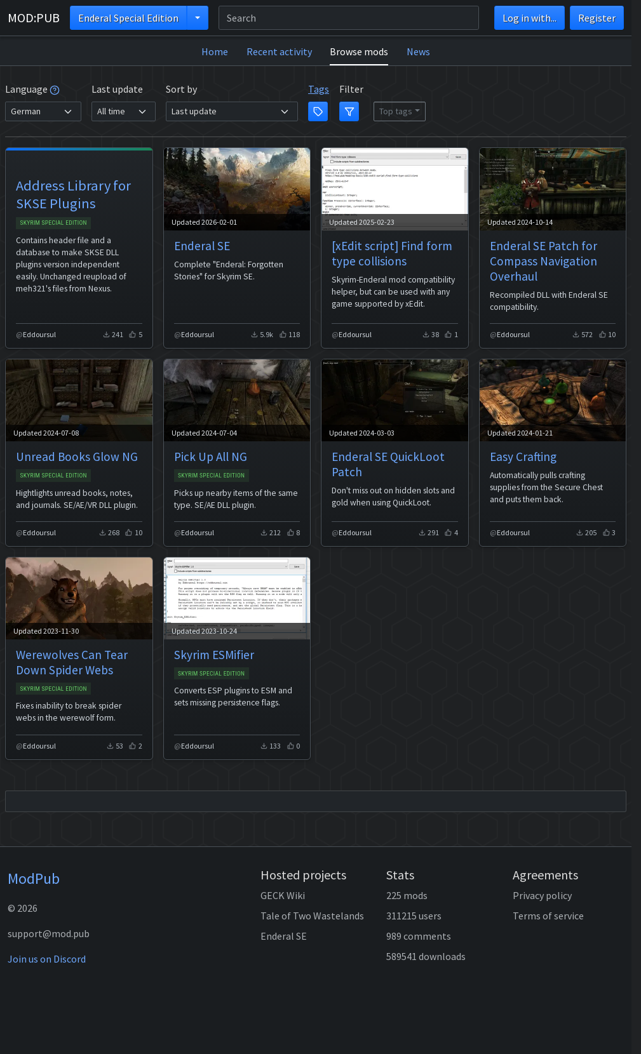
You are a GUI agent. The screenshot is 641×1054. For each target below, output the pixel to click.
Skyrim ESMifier (214, 654)
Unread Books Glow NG (77, 456)
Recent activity (279, 51)
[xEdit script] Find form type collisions (392, 253)
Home (214, 51)
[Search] (349, 18)
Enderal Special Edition (128, 17)
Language (32, 89)
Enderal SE (202, 245)
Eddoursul (39, 334)
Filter (351, 89)
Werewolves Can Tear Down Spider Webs (72, 662)
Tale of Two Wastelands (312, 915)
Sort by (181, 89)
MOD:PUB (34, 17)
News (418, 51)
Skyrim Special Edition (53, 222)
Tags (318, 89)
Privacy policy (542, 895)
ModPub (34, 878)
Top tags (395, 111)
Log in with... (530, 17)
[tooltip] (55, 89)
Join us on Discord (47, 958)
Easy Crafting (523, 456)
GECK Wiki (282, 895)
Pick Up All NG (210, 456)
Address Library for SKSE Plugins (73, 194)
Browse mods (359, 51)
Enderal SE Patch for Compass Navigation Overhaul (543, 261)
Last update (117, 89)
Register (597, 17)
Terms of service (548, 915)
